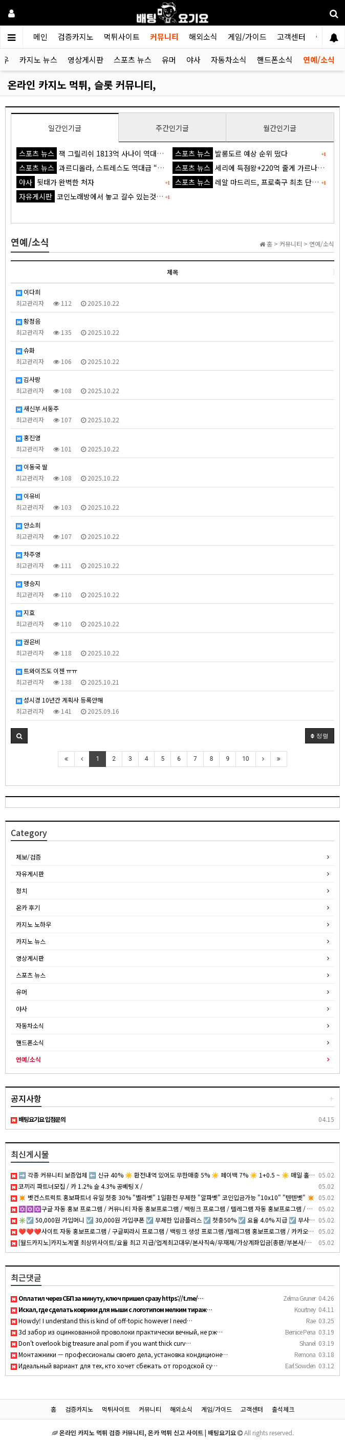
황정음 (28, 321)
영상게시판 (85, 59)
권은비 (28, 641)
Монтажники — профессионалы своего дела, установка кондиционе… (119, 1354)
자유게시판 (30, 873)
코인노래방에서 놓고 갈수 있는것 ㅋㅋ (93, 196)
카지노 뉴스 (38, 59)
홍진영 (28, 437)
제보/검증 (28, 856)
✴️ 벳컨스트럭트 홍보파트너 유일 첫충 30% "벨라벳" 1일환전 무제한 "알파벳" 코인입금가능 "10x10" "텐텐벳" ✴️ (163, 1197)
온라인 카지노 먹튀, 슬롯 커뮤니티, (82, 84)
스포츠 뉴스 (133, 59)
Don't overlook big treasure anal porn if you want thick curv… (101, 1343)
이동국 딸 (32, 466)
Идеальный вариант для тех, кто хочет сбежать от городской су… (114, 1365)
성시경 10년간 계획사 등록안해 (59, 699)
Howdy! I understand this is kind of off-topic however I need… (101, 1320)
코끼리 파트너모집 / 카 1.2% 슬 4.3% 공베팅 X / (77, 1186)
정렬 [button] (320, 735)
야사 (193, 59)
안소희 (28, 525)
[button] (19, 735)
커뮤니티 (164, 36)
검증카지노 (76, 36)
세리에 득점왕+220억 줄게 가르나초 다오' (256, 168)
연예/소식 (319, 59)
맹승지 (28, 583)
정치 (21, 890)
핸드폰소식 (275, 59)
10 (245, 758)
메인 (40, 36)
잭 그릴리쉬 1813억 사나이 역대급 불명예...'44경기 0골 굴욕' (130, 153)
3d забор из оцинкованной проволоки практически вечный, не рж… (117, 1331)
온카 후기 (28, 907)
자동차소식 (229, 59)
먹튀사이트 (122, 36)
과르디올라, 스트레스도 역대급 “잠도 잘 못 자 (106, 168)
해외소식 (203, 36)
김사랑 (28, 379)
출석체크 (283, 1409)
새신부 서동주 (37, 408)
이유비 (28, 495)
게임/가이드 (247, 36)
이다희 (28, 291)
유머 (169, 59)
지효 (25, 612)
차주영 (28, 554)
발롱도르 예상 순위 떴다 (230, 153)
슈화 (25, 350)
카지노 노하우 (33, 924)
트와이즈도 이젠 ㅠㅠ (46, 670)
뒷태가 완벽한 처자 (55, 182)
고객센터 (291, 36)
